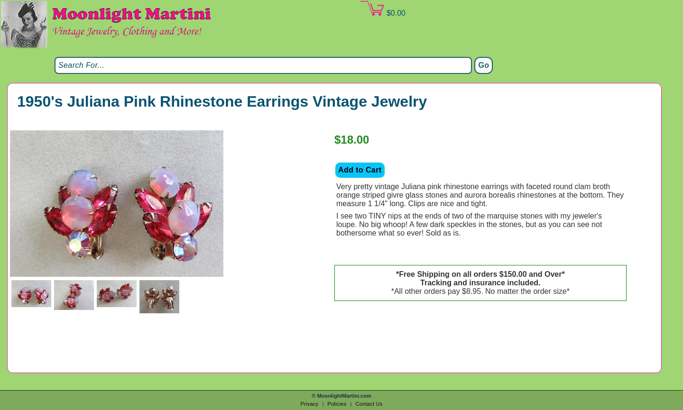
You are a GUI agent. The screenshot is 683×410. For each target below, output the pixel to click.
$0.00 (382, 9)
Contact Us (368, 404)
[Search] (263, 65)
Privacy (309, 404)
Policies (336, 404)
